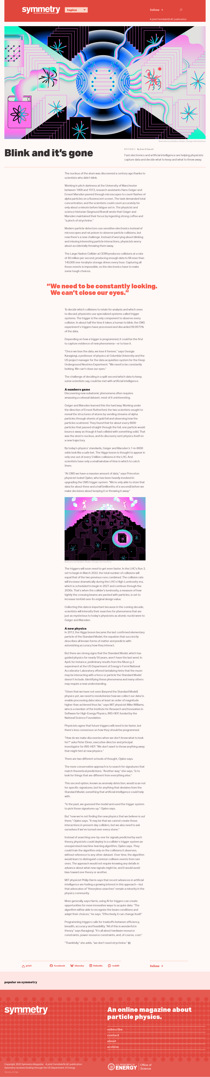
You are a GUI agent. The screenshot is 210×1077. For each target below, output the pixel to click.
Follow (155, 10)
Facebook (57, 965)
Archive (113, 1047)
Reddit (113, 965)
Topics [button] (77, 10)
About (111, 1041)
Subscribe (115, 1029)
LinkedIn (96, 965)
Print (29, 965)
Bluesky (77, 965)
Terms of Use (11, 1072)
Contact (113, 1035)
